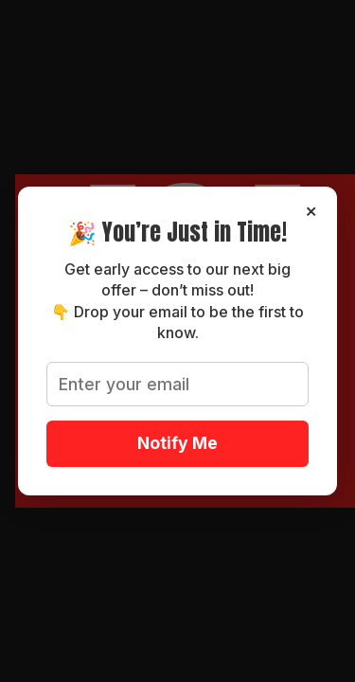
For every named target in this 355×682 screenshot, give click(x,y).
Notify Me (177, 443)
